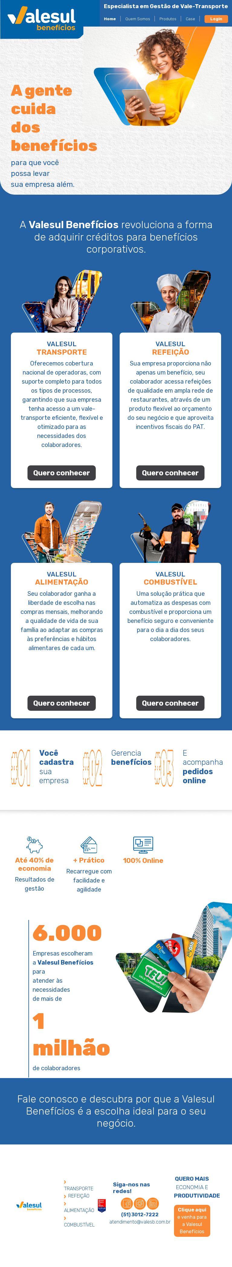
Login (216, 19)
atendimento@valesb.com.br (139, 1222)
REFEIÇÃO (76, 1196)
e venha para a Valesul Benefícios (192, 1220)
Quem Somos (137, 19)
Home (110, 19)
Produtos (168, 19)
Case (190, 19)
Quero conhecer (61, 473)
